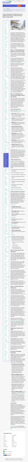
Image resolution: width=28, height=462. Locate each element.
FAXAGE (17, 46)
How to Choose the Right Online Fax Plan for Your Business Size (5, 94)
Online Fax (5, 444)
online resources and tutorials (16, 320)
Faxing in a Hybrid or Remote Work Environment (6, 231)
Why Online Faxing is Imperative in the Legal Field (6, 119)
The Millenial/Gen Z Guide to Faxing (6, 225)
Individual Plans (13, 217)
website (12, 62)
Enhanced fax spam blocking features (6, 327)
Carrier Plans (13, 234)
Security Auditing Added (5, 287)
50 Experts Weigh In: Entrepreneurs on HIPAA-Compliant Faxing (6, 191)
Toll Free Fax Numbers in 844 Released (5, 333)
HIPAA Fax (13, 441)
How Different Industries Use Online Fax (6, 257)
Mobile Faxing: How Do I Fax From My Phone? (5, 217)
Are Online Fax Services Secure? (5, 134)
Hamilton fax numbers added (5, 310)
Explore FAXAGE (13, 426)
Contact (23, 0)
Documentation (18, 0)
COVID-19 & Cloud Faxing (5, 269)
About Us (15, 1)
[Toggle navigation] (5, 6)
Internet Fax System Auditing (18, 189)
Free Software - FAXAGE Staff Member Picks (6, 353)
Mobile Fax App (5, 446)
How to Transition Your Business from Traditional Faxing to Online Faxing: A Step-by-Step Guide (6, 160)
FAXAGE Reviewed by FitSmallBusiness (6, 275)
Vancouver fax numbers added (6, 299)
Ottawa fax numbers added (5, 293)
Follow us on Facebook (7, 451)
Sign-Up (19, 5)
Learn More (13, 0)
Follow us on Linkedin (7, 453)
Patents (13, 444)
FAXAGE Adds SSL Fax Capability (6, 244)
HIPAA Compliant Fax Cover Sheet (6, 38)
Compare (13, 436)
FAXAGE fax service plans (15, 162)
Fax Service (5, 441)
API (21, 62)
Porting (13, 440)
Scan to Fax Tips (5, 359)
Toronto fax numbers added (5, 316)
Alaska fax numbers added (6, 321)
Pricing (13, 437)
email (24, 61)
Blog (21, 1)
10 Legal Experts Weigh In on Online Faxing (6, 111)
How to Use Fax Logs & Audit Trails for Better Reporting (6, 30)
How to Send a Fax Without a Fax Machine (6, 209)
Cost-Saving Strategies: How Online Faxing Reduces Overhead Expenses (6, 180)
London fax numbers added (5, 305)
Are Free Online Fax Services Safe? (5, 127)
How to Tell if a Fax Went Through (5, 55)
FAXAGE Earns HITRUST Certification (6, 250)
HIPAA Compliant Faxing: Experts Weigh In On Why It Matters (6, 201)
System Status (14, 446)
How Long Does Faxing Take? (6, 69)
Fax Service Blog (14, 442)
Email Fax (4, 445)
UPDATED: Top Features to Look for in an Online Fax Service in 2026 (6, 46)
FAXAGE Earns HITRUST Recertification (6, 141)
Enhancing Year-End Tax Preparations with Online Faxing (6, 148)
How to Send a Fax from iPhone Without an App (5, 62)
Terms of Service (14, 445)
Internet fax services (21, 149)
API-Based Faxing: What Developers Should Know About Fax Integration (6, 83)
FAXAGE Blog (8, 8)
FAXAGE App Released (5, 263)
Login (23, 5)
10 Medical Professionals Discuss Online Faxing (6, 103)
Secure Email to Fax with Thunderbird (6, 340)
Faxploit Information (6, 283)
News (19, 1)
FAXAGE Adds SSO (6, 280)
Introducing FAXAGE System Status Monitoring (6, 171)
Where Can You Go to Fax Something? (6, 75)
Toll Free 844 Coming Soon (5, 346)
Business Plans (13, 204)
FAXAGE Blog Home (5, 23)
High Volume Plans (14, 225)
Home (4, 8)
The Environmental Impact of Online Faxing (6, 238)
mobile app (15, 62)
